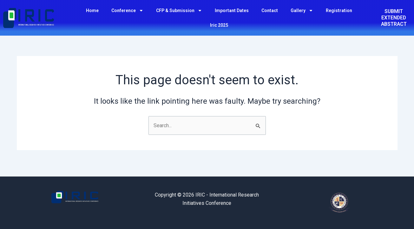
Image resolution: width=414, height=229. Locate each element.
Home (92, 10)
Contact (269, 10)
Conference (127, 10)
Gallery (302, 10)
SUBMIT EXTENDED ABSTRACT (394, 17)
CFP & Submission (179, 10)
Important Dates (232, 10)
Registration (339, 10)
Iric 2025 (219, 25)
